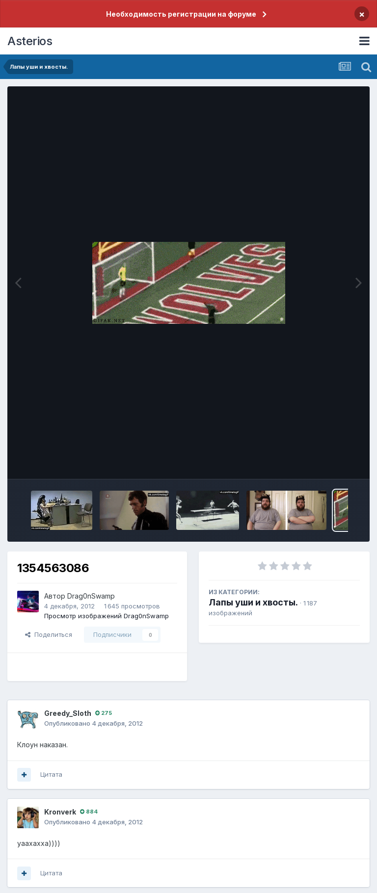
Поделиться (48, 634)
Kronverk (60, 812)
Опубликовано (93, 723)
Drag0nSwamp (91, 596)
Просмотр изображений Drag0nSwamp (106, 616)
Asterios (29, 41)
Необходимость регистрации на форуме (181, 14)
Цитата (51, 774)
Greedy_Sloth (67, 713)
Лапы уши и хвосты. (253, 602)
